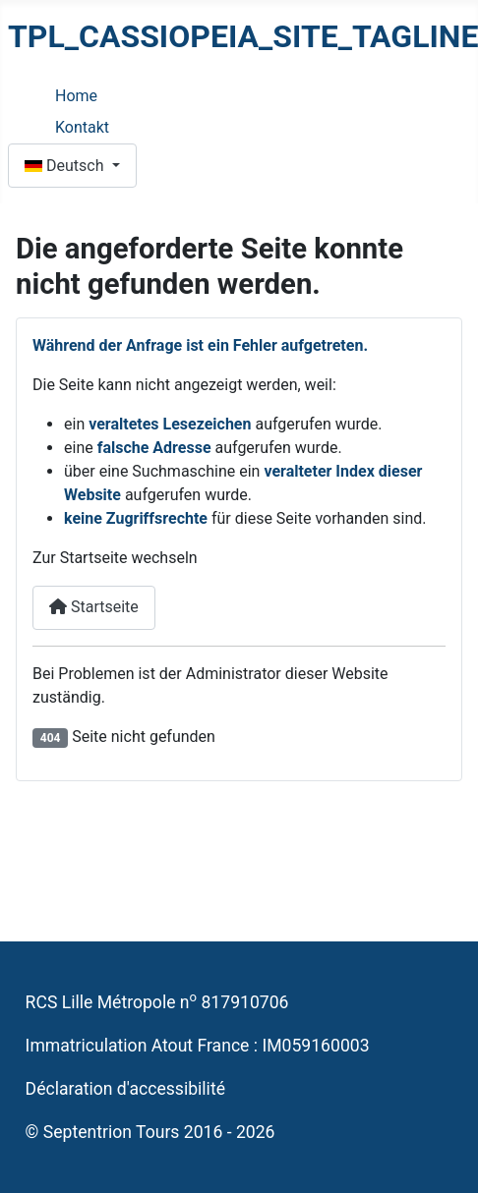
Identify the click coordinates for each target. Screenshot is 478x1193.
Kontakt (82, 127)
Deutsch (66, 165)
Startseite (94, 606)
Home (76, 95)
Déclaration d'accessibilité (125, 1089)
